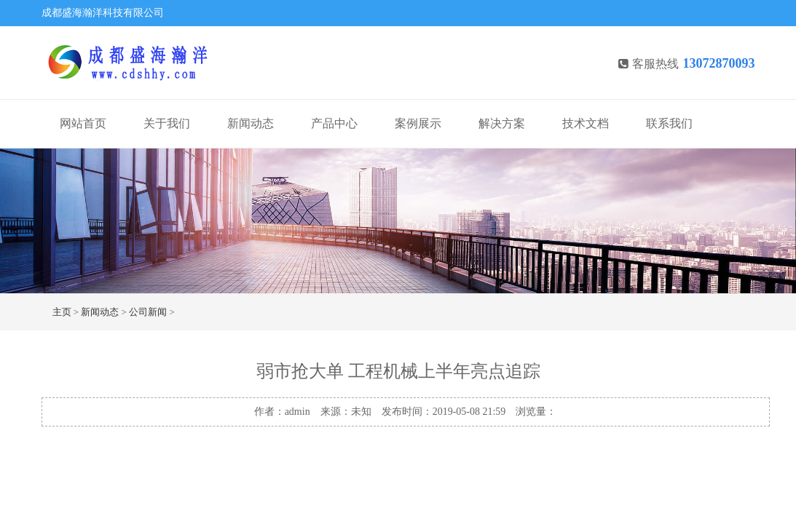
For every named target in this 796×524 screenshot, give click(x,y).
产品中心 (334, 123)
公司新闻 (148, 311)
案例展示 (418, 123)
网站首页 (83, 123)
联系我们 (669, 123)
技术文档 (585, 123)
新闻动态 (250, 123)
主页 (61, 311)
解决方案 (501, 123)
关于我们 (166, 123)
